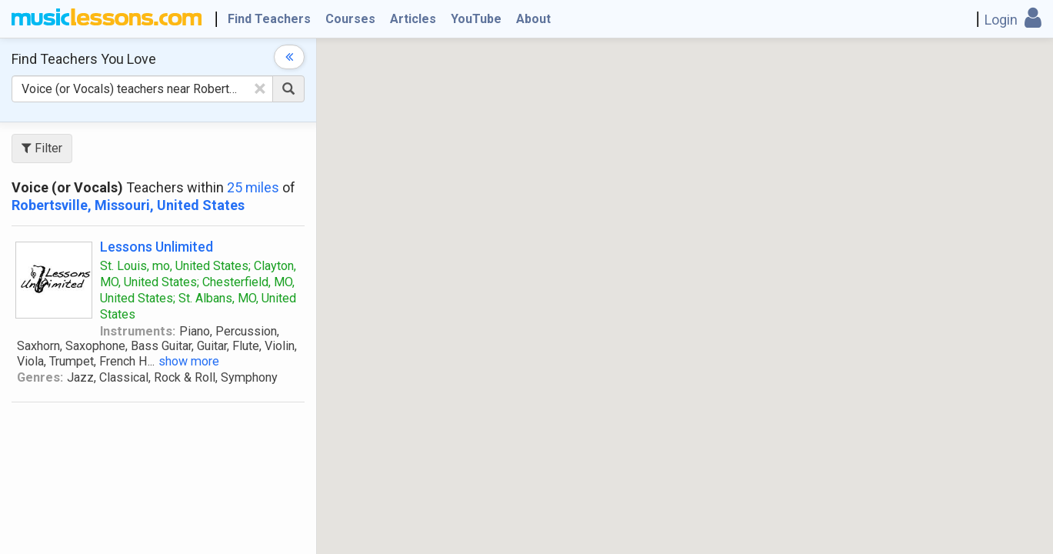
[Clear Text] (260, 88)
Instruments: (137, 331)
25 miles (253, 187)
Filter (42, 148)
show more (188, 361)
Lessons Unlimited (156, 247)
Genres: (40, 377)
